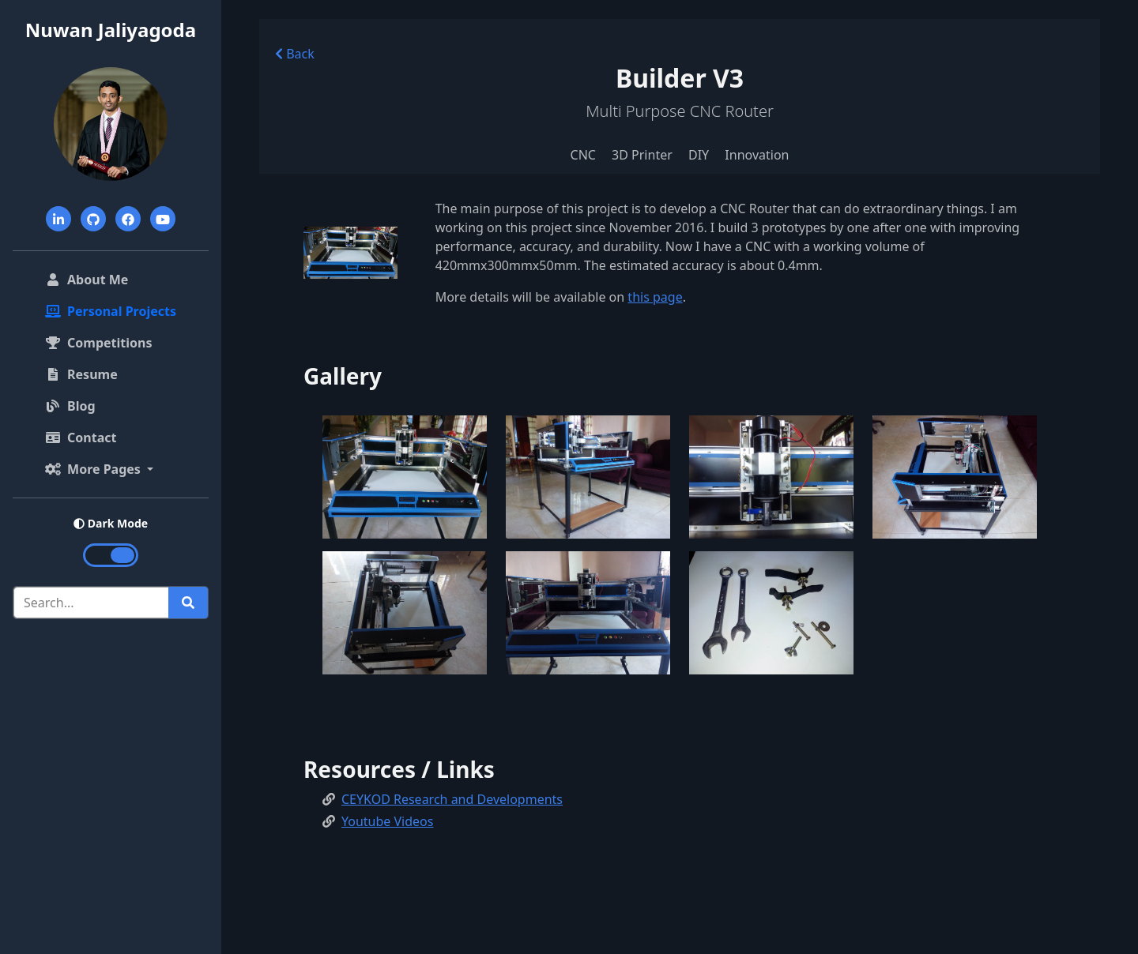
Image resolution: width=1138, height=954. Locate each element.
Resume (81, 374)
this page (654, 297)
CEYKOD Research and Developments (452, 799)
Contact (80, 437)
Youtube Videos (387, 821)
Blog (70, 406)
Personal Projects (110, 311)
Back (295, 53)
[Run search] (188, 602)
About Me (114, 278)
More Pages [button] (94, 469)
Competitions (98, 342)
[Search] (91, 602)
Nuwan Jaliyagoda (110, 30)
